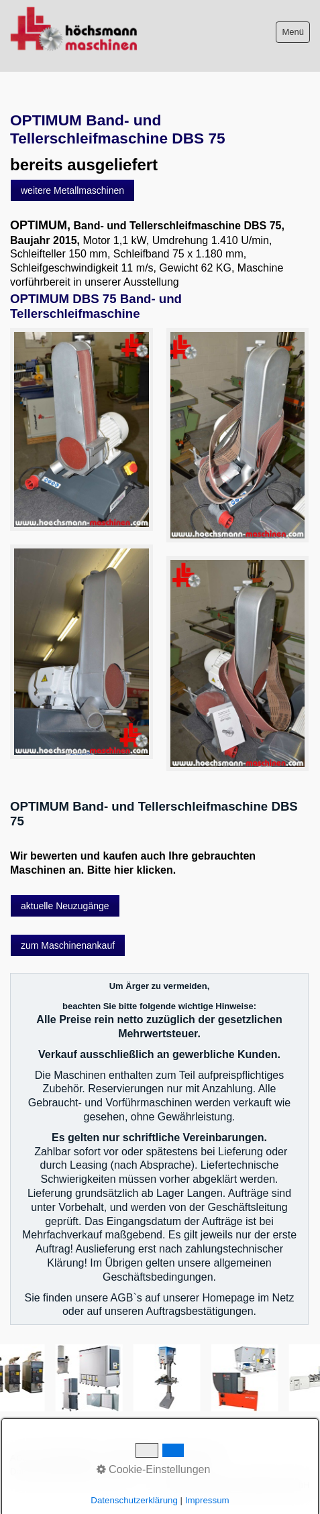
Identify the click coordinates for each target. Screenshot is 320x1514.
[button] (72, 190)
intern (117, 1471)
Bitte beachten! (68, 1458)
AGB (19, 1458)
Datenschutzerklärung (53, 1471)
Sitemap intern (189, 1458)
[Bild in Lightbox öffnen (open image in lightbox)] (81, 429)
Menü (293, 32)
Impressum (129, 1458)
